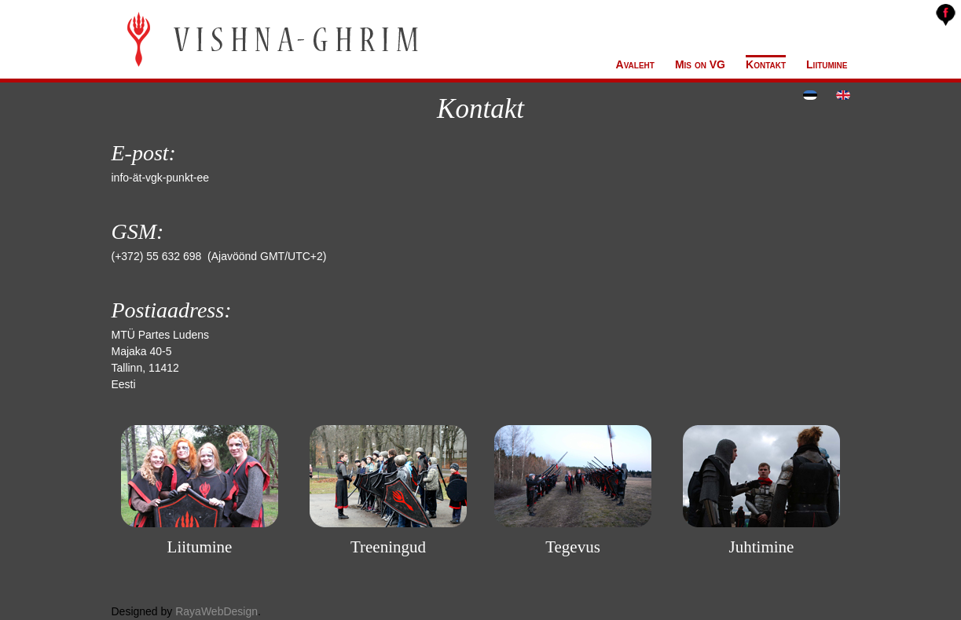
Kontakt (766, 64)
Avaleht (635, 64)
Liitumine (826, 64)
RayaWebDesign (216, 611)
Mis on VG (700, 64)
